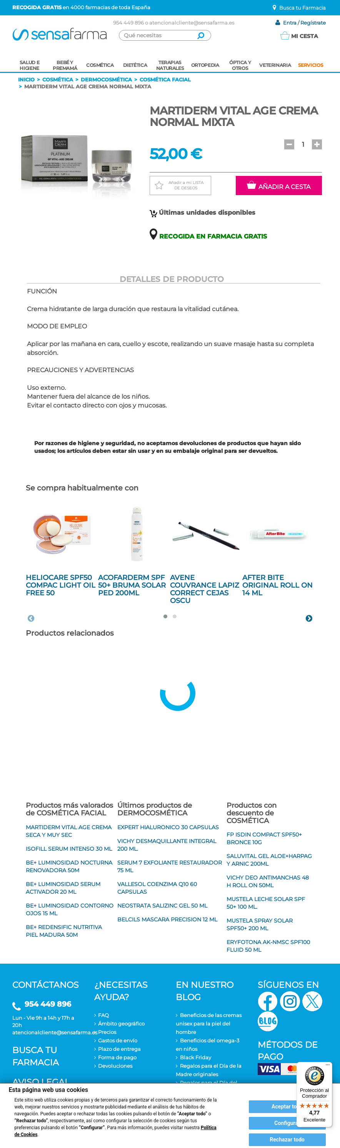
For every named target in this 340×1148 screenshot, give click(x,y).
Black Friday (195, 1057)
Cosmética (57, 79)
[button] (289, 144)
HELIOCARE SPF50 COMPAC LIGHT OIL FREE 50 (60, 585)
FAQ (103, 1015)
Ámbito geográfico (121, 1023)
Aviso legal (41, 1082)
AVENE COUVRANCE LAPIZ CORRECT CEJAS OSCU (204, 589)
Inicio (26, 79)
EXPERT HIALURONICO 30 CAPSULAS (168, 827)
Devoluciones (115, 1066)
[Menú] (327, 1066)
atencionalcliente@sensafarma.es (191, 23)
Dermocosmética (106, 79)
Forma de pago (117, 1057)
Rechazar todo (287, 1139)
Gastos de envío (117, 1040)
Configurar (287, 1123)
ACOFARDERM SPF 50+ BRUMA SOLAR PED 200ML (132, 585)
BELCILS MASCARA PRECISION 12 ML (167, 919)
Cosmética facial (165, 79)
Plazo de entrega (119, 1049)
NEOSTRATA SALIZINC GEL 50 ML (162, 905)
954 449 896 (128, 23)
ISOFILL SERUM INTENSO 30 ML (69, 848)
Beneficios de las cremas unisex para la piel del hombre (209, 1023)
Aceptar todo (287, 1106)
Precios (107, 1032)
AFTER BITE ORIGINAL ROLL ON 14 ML (277, 585)
